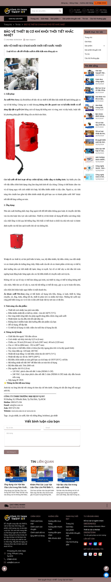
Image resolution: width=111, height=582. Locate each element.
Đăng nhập (74, 3)
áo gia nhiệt (13, 416)
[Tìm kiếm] (60, 11)
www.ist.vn (31, 411)
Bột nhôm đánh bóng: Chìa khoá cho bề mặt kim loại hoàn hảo (101, 115)
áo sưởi (22, 416)
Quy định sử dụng (37, 536)
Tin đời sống (91, 65)
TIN (42, 462)
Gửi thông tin (11, 452)
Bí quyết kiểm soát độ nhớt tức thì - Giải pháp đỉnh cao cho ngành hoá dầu (101, 141)
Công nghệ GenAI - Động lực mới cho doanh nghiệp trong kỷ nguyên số (101, 167)
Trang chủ (35, 19)
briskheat (46, 416)
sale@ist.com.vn (13, 562)
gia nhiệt (54, 416)
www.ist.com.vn (17, 411)
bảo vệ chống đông (34, 416)
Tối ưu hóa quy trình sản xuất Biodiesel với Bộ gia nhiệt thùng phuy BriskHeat (101, 124)
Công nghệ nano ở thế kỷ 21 (101, 176)
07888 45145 (100, 3)
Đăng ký (64, 3)
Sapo (71, 580)
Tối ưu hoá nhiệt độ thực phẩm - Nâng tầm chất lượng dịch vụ (101, 132)
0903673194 (90, 532)
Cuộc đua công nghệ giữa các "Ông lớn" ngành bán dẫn (100, 80)
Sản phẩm (55, 19)
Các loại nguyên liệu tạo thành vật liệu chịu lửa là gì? (101, 72)
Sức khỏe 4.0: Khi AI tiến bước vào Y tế (101, 98)
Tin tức (85, 19)
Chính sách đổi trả (38, 532)
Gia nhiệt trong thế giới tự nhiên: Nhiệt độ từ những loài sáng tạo (101, 106)
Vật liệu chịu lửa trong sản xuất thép (66, 486)
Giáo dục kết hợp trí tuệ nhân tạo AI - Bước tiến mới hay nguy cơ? (101, 150)
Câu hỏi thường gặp (98, 19)
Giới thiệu (45, 19)
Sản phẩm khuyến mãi (71, 19)
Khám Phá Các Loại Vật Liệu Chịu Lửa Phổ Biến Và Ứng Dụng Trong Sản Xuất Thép (42, 486)
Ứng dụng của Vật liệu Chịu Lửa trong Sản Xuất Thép (15, 486)
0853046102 (90, 523)
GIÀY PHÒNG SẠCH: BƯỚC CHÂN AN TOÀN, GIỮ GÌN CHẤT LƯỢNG (100, 158)
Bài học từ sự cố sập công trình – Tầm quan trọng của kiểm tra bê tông (100, 89)
